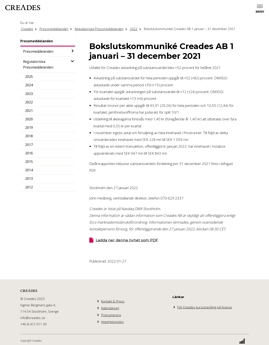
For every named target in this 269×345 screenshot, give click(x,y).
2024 (29, 85)
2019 (29, 127)
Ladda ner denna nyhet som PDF (127, 240)
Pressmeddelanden (54, 29)
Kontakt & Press (112, 301)
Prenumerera (111, 315)
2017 (29, 144)
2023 (29, 93)
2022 (134, 29)
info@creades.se (32, 318)
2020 (29, 119)
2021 (29, 110)
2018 (29, 136)
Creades (27, 29)
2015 (29, 161)
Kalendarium (110, 308)
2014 (29, 170)
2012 (29, 187)
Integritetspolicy (112, 322)
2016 (29, 153)
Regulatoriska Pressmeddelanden (99, 29)
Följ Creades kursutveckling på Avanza (204, 307)
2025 (29, 76)
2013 (29, 178)
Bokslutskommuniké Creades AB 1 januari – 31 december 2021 (190, 29)
